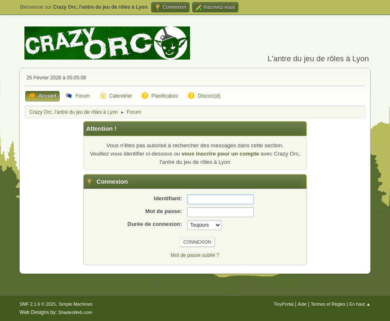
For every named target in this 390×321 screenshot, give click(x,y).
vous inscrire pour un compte (220, 154)
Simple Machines (75, 304)
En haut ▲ (360, 304)
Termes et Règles (328, 304)
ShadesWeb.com (75, 312)
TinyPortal (284, 304)
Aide (302, 304)
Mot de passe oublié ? (195, 255)
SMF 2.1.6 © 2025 (37, 304)
